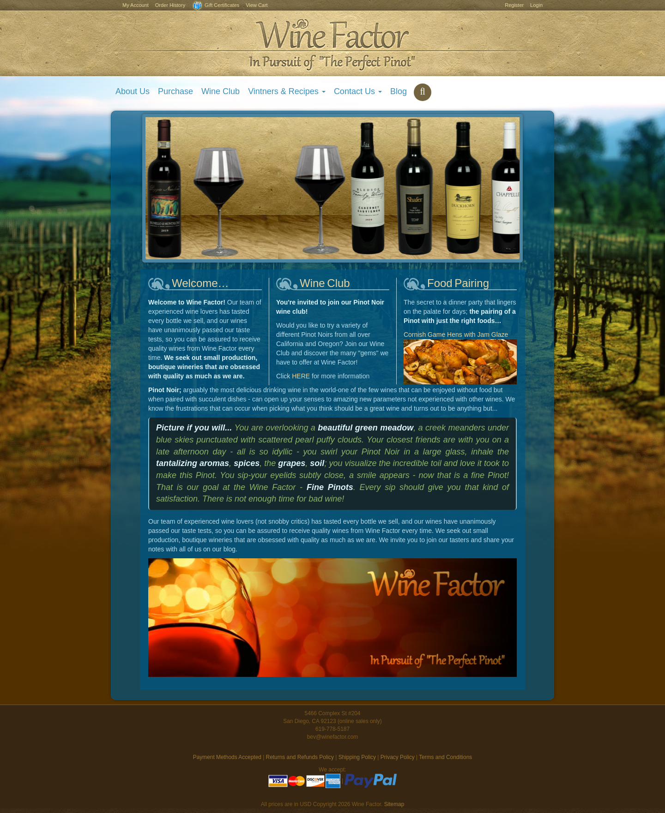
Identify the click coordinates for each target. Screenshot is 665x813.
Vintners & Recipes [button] (287, 91)
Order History (170, 5)
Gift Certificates (215, 6)
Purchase (175, 91)
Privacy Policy (398, 757)
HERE (301, 376)
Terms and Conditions (445, 757)
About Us (132, 91)
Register (514, 5)
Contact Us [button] (358, 91)
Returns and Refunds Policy (300, 757)
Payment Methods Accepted (227, 757)
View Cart (256, 5)
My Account (135, 5)
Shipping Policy (357, 757)
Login (536, 5)
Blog (398, 91)
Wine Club (220, 91)
